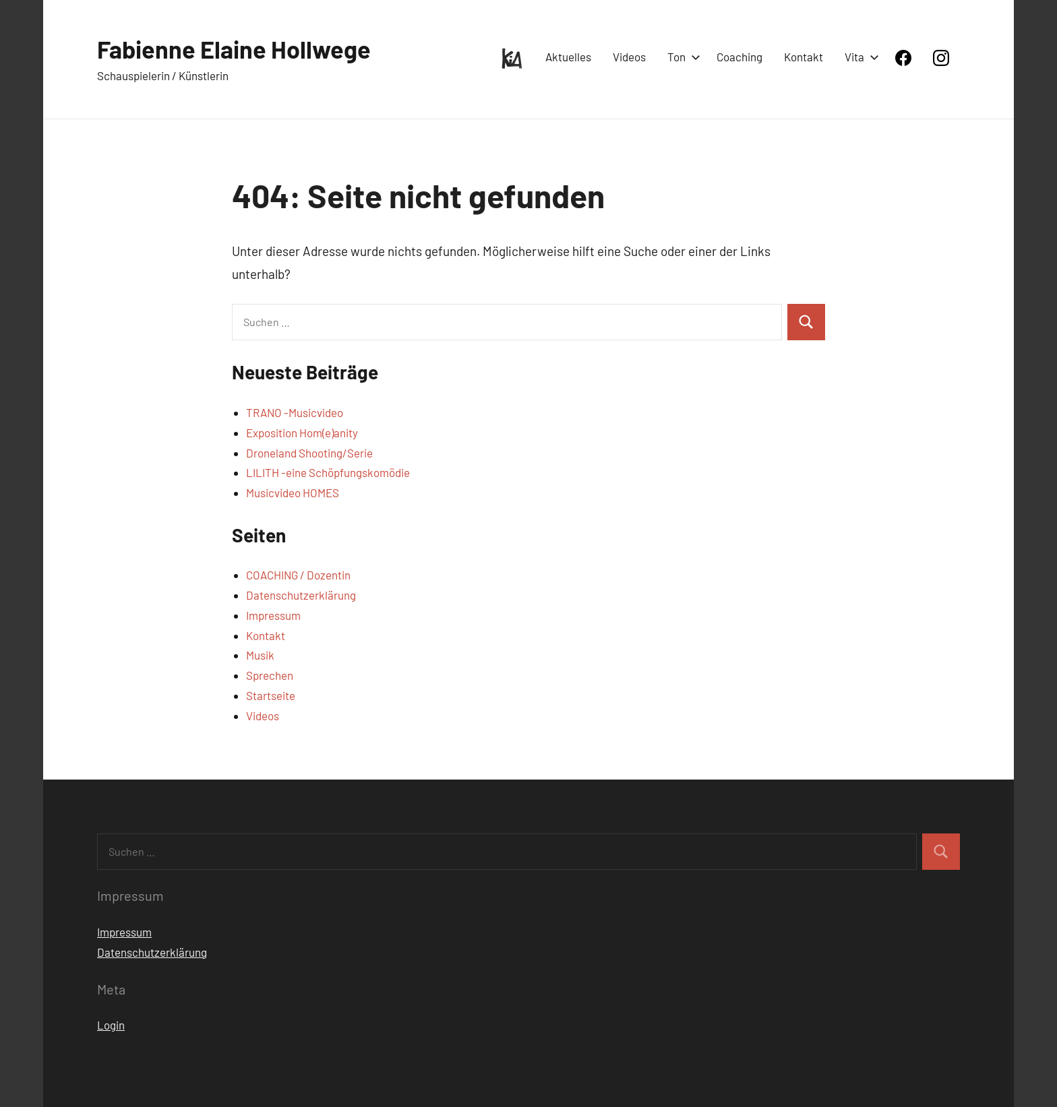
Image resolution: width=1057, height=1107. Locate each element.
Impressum (273, 615)
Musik (260, 655)
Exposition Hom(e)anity (302, 432)
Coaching (739, 56)
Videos (629, 56)
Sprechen (269, 675)
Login (111, 1025)
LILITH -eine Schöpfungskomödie (328, 472)
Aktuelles (568, 56)
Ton (681, 56)
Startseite (270, 695)
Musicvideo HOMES (292, 492)
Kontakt (803, 56)
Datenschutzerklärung (301, 595)
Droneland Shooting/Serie (309, 453)
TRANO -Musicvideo (294, 412)
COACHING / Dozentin (298, 574)
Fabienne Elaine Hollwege (234, 48)
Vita (859, 56)
